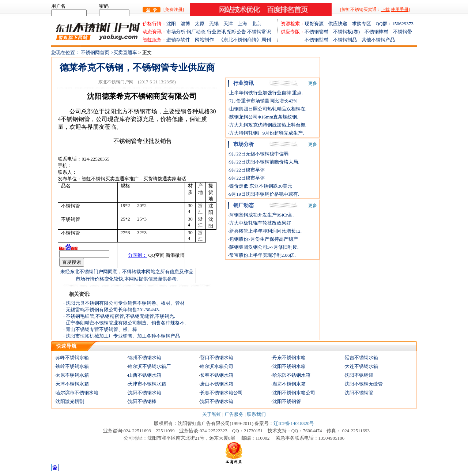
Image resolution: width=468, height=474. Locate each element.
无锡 (216, 23)
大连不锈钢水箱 (361, 366)
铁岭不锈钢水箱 (72, 366)
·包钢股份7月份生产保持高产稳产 (263, 239)
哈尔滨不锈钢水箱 (291, 375)
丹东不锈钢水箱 (289, 357)
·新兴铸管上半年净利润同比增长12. (265, 231)
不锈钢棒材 (379, 31)
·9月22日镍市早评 (246, 170)
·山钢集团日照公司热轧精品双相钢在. (267, 109)
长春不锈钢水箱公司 (221, 392)
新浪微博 (175, 255)
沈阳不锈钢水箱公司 (293, 392)
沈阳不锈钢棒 (142, 401)
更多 (312, 83)
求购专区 (364, 23)
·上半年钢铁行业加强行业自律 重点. (265, 92)
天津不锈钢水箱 (72, 384)
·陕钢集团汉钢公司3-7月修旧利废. (263, 247)
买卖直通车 (125, 52)
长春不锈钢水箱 (216, 375)
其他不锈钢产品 (378, 39)
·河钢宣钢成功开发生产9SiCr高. (261, 215)
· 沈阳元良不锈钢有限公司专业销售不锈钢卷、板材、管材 (124, 303)
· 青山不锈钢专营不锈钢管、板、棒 (100, 329)
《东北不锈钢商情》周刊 (245, 39)
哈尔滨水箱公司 (216, 366)
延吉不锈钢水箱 (361, 357)
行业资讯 (216, 31)
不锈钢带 (402, 31)
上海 (245, 23)
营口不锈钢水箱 (216, 357)
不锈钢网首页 (95, 52)
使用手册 (399, 9)
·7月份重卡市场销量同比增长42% (262, 101)
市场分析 (175, 31)
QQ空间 (156, 255)
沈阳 (173, 23)
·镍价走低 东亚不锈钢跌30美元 (260, 186)
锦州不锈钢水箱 (144, 357)
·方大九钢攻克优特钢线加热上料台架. (267, 125)
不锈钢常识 (259, 31)
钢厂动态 (195, 31)
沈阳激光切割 (70, 401)
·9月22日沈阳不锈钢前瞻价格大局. (263, 162)
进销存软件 (180, 39)
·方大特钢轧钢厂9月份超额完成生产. (266, 133)
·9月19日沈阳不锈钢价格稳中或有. (263, 194)
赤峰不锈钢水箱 (72, 357)
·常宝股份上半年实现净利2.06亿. (261, 255)
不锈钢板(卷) (349, 31)
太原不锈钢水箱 (72, 375)
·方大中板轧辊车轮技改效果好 (259, 223)
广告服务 (234, 414)
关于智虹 (211, 414)
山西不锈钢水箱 (144, 375)
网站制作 (207, 39)
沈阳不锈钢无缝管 (364, 384)
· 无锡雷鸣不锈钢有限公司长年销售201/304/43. (112, 309)
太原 (202, 23)
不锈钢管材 (319, 31)
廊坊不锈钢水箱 (289, 384)
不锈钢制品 (347, 39)
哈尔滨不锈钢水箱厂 (149, 366)
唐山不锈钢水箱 (216, 384)
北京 (256, 23)
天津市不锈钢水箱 (147, 384)
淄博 (188, 23)
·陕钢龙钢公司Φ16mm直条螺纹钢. (263, 117)
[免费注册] (173, 9)
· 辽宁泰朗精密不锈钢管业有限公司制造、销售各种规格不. (125, 323)
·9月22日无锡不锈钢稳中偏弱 (258, 154)
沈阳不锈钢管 (359, 392)
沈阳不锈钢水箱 (289, 366)
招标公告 (236, 31)
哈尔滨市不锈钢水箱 (77, 392)
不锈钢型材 (307, 39)
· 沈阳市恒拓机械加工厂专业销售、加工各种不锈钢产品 (122, 336)
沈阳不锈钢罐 (359, 375)
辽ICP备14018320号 (293, 423)
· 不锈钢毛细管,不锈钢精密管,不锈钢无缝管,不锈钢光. (120, 316)
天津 (230, 23)
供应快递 (340, 23)
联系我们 (256, 414)
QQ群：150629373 (395, 23)
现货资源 (316, 23)
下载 (385, 9)
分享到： (137, 255)
